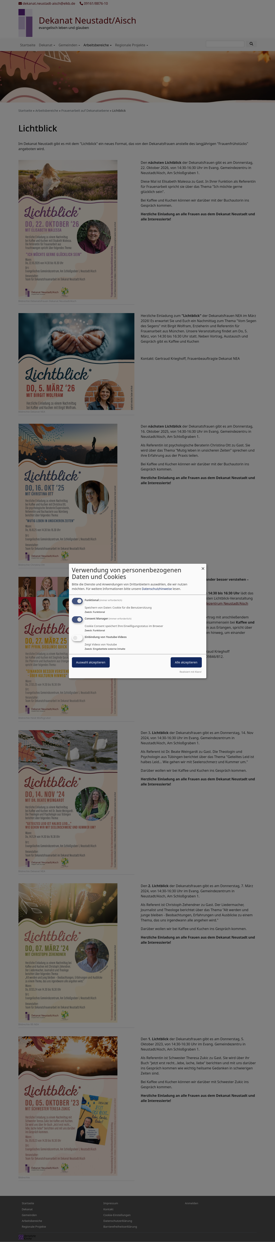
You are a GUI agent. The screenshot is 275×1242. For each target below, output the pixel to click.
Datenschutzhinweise (157, 589)
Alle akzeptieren (186, 662)
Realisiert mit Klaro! (191, 671)
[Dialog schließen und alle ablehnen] (203, 566)
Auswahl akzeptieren (90, 662)
